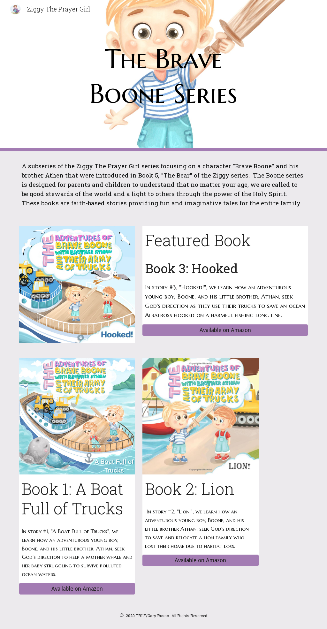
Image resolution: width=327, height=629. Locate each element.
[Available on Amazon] (225, 330)
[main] (163, 75)
